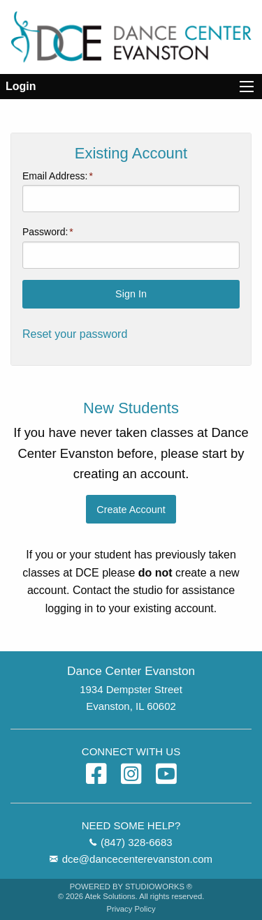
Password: (45, 231)
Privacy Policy (130, 909)
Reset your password (74, 334)
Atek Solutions (110, 896)
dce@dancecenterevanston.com (137, 859)
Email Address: (54, 175)
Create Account (130, 509)
